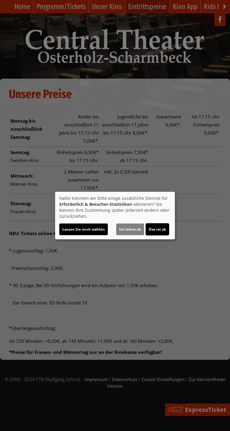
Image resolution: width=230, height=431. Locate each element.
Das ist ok (157, 229)
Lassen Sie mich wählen (83, 229)
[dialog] (115, 216)
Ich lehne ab (130, 229)
